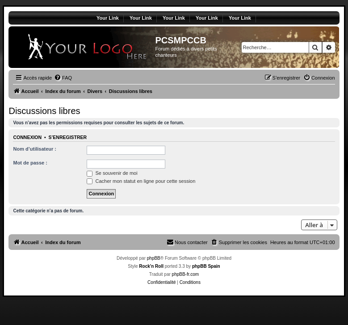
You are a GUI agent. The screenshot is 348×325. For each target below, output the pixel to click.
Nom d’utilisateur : (34, 149)
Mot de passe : (30, 162)
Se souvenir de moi (112, 173)
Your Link (107, 18)
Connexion (27, 137)
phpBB (153, 258)
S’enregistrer (67, 137)
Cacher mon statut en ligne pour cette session (141, 181)
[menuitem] (63, 77)
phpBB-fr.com (185, 274)
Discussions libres (44, 111)
